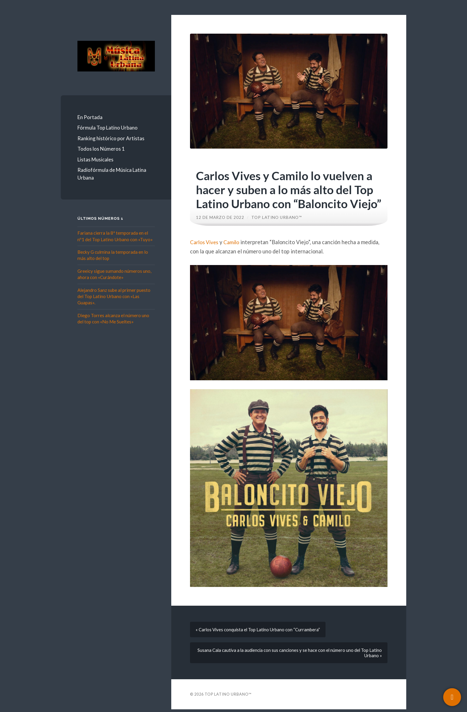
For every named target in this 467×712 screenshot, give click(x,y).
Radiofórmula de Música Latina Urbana (111, 174)
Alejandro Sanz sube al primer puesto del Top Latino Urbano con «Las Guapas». (113, 296)
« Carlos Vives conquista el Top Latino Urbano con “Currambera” (259, 630)
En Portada (89, 117)
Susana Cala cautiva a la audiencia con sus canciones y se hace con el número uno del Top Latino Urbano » (294, 654)
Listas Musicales (95, 159)
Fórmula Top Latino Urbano (107, 127)
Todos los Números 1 (101, 149)
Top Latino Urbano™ (277, 217)
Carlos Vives (205, 242)
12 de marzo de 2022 (220, 217)
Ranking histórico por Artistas (110, 138)
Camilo (233, 242)
